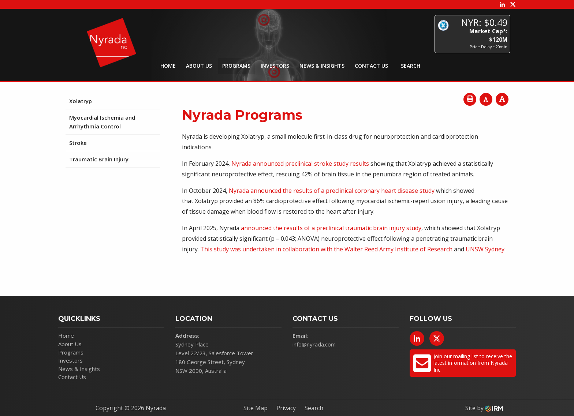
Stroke (78, 142)
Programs (236, 65)
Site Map (255, 408)
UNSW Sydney (485, 249)
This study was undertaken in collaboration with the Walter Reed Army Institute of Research (326, 249)
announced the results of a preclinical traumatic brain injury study (331, 228)
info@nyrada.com (314, 344)
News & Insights (321, 65)
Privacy (286, 408)
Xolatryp (80, 101)
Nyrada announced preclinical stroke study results (300, 164)
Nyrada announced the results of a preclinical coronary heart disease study (332, 191)
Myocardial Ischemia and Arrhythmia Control (102, 122)
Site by (484, 408)
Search (314, 408)
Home (168, 65)
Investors (275, 65)
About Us (199, 65)
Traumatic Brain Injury (98, 159)
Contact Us (371, 65)
